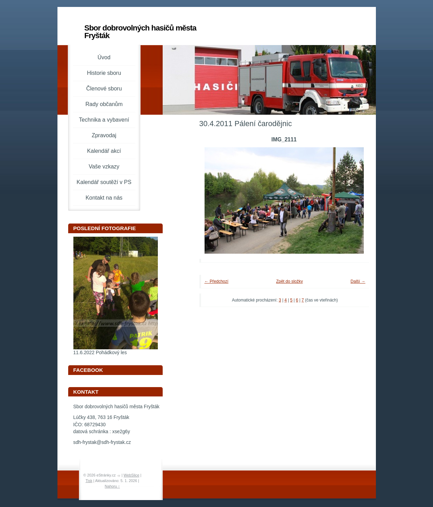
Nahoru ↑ (112, 486)
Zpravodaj (104, 135)
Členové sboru (104, 88)
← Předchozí (216, 281)
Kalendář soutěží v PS (103, 182)
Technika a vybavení (104, 120)
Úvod (104, 57)
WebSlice (131, 475)
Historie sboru (104, 73)
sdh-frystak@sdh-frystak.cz (102, 442)
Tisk (88, 481)
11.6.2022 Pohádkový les (100, 352)
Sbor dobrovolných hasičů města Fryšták (140, 32)
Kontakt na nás (104, 198)
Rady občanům (104, 104)
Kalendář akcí (104, 151)
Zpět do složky (289, 281)
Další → (358, 281)
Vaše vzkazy (104, 166)
